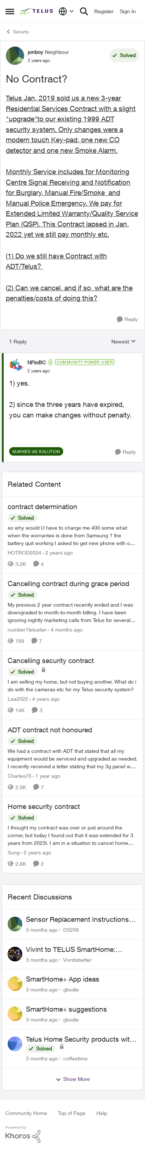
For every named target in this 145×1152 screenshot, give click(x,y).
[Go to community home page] (37, 11)
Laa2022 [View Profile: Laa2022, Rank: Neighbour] (18, 699)
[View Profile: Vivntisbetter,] (15, 954)
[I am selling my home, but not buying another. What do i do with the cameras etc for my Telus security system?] (72, 685)
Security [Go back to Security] (17, 31)
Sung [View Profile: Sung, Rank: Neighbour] (14, 852)
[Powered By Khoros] (72, 1134)
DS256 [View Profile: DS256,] (71, 930)
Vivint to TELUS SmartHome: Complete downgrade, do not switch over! (71, 949)
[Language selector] (66, 11)
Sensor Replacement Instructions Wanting (77, 919)
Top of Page (71, 1113)
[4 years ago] (45, 699)
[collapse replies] (72, 356)
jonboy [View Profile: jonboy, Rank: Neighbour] (35, 52)
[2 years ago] (58, 552)
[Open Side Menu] (10, 11)
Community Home (26, 1113)
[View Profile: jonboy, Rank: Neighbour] (15, 56)
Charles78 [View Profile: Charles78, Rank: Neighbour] (19, 775)
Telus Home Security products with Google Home (80, 1039)
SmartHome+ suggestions (66, 1009)
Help (101, 1113)
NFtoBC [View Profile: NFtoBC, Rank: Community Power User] (36, 362)
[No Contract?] (38, 371)
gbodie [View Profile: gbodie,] (71, 989)
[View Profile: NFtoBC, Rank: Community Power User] (16, 366)
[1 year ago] (46, 775)
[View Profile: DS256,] (15, 924)
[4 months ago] (65, 629)
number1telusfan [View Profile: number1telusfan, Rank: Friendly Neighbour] (27, 629)
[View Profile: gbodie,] (15, 983)
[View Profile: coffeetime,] (15, 1044)
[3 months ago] (42, 930)
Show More (73, 1079)
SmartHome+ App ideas (62, 979)
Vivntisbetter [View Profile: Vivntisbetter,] (77, 959)
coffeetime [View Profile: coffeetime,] (75, 1058)
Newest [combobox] (123, 341)
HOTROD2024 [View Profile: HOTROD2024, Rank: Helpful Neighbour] (24, 552)
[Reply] (127, 319)
